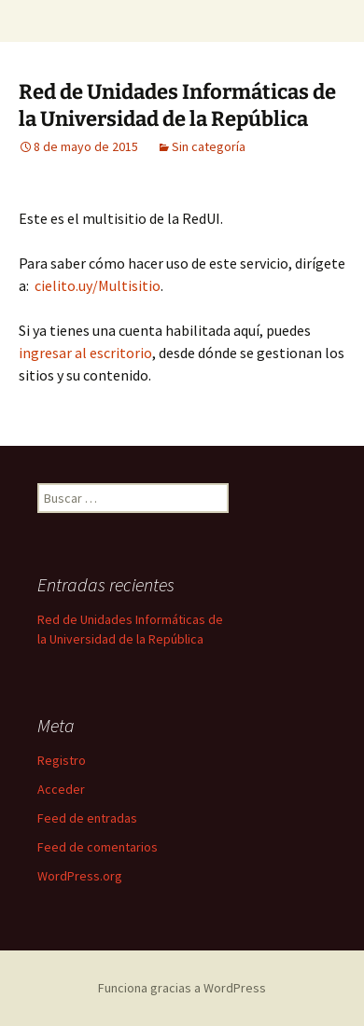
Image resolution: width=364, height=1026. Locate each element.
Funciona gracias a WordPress (182, 987)
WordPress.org (79, 875)
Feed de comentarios (97, 847)
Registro (61, 760)
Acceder (61, 789)
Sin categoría (208, 146)
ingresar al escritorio (85, 352)
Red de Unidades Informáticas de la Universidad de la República (177, 105)
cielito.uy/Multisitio (98, 285)
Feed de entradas (87, 818)
